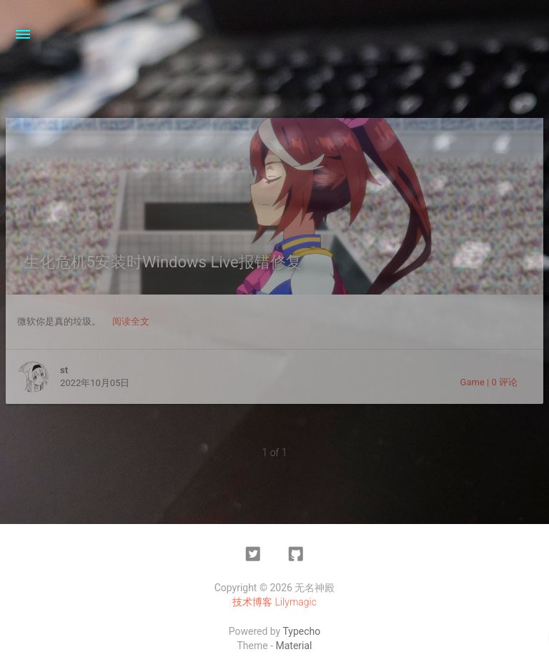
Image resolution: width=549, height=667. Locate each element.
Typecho (301, 631)
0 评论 (504, 382)
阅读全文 (130, 321)
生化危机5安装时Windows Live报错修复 (163, 262)
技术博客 (252, 602)
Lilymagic (296, 602)
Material (294, 645)
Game (472, 382)
